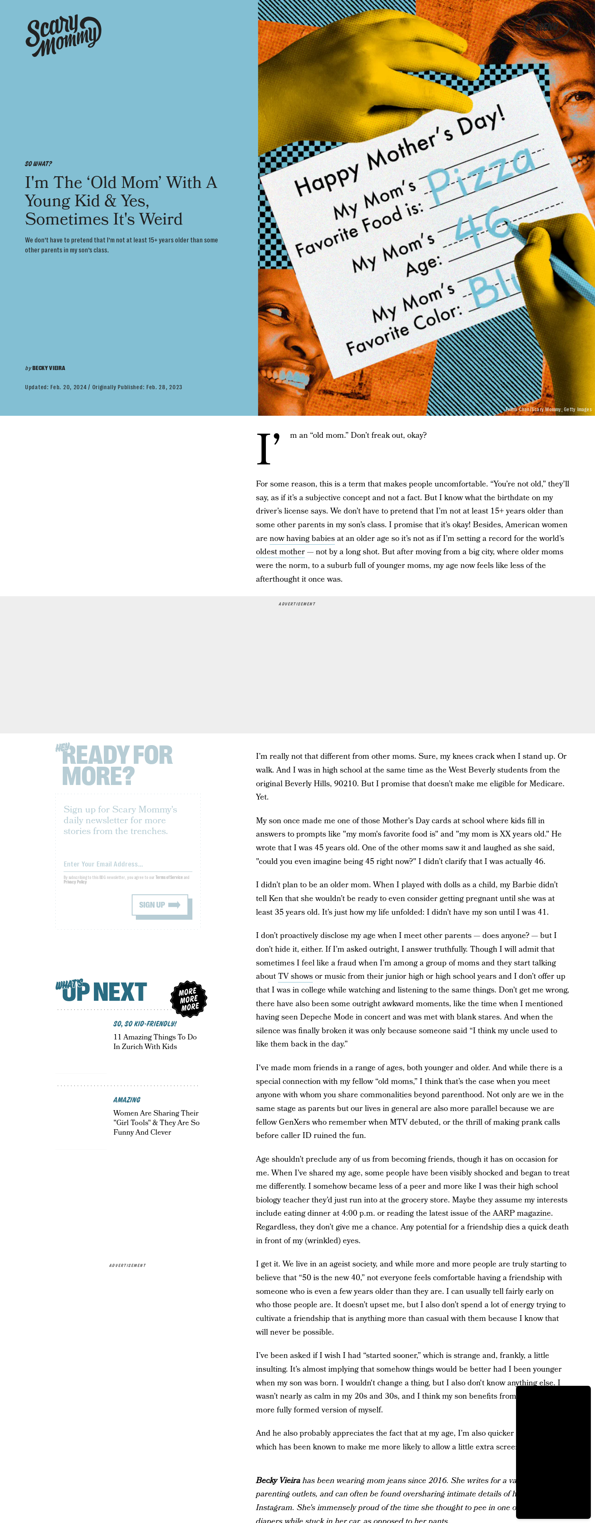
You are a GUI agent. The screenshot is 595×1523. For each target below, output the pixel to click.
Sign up (152, 910)
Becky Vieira (48, 368)
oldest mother (280, 552)
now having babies (302, 538)
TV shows (295, 976)
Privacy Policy (75, 887)
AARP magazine (521, 1213)
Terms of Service (168, 883)
